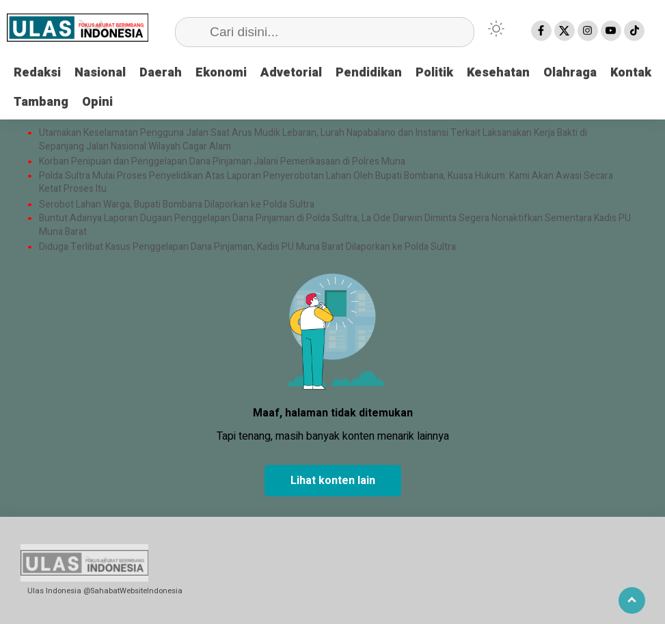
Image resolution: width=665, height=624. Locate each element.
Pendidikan (369, 72)
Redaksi (37, 72)
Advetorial (291, 72)
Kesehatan (498, 72)
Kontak (630, 72)
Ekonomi (221, 72)
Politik (434, 72)
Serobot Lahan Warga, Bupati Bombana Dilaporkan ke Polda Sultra (177, 205)
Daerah (160, 72)
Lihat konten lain (332, 480)
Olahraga (570, 72)
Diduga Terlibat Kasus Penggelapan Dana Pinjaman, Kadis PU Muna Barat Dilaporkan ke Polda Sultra (247, 247)
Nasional (100, 72)
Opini (97, 102)
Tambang (41, 102)
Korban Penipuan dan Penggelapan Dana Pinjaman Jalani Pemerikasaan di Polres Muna (222, 162)
